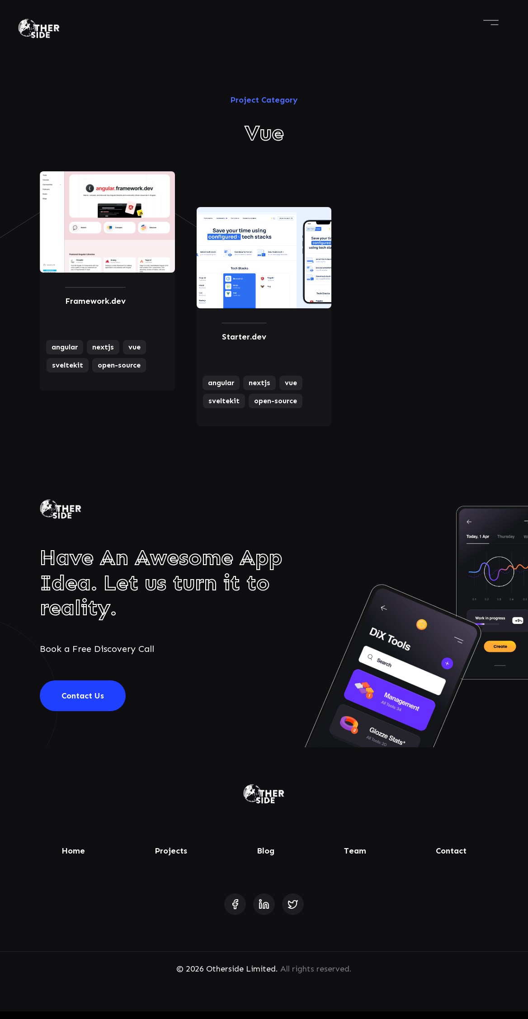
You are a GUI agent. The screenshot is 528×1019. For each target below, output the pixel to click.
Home (73, 858)
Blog (265, 858)
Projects (171, 858)
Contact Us (82, 703)
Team (355, 858)
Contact (451, 858)
